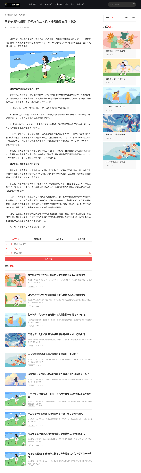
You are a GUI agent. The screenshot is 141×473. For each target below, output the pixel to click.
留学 (66, 4)
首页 (15, 15)
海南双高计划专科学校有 (115, 51)
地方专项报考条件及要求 (115, 162)
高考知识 (22, 15)
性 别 (9, 249)
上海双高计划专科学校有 (115, 79)
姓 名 (9, 244)
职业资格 (58, 4)
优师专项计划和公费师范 (115, 134)
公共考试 (48, 4)
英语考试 (80, 4)
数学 (40, 4)
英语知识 (32, 4)
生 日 (9, 253)
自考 (72, 4)
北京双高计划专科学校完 (115, 107)
